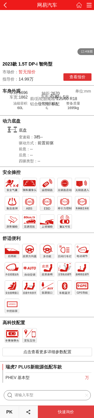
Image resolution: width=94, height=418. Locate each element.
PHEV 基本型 (18, 377)
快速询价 (66, 412)
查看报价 (77, 77)
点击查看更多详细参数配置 (47, 352)
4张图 (85, 52)
